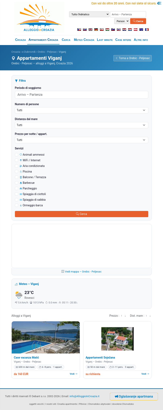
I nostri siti (50, 404)
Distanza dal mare (26, 119)
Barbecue (27, 182)
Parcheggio (28, 188)
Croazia (20, 39)
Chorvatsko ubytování (99, 404)
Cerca (138, 21)
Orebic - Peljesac (47, 51)
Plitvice (82, 404)
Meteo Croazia (84, 39)
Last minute (105, 39)
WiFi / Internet (30, 160)
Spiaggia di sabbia (33, 199)
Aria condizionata (32, 165)
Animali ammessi (32, 154)
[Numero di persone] (121, 21)
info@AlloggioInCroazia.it (84, 396)
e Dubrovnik (29, 51)
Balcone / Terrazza (33, 177)
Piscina (26, 171)
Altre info (141, 39)
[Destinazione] (89, 14)
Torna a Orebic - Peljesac (132, 58)
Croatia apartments (67, 404)
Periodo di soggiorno (28, 87)
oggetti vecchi (36, 404)
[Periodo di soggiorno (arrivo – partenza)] (128, 14)
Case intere (123, 39)
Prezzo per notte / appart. (31, 134)
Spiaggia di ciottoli (33, 194)
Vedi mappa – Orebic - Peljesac (81, 271)
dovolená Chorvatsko (123, 404)
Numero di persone (27, 104)
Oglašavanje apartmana (134, 396)
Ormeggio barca (31, 205)
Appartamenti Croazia (43, 39)
